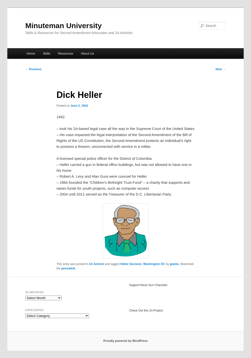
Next (220, 69)
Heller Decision (131, 264)
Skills (46, 53)
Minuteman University (63, 26)
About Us (87, 53)
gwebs (174, 264)
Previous (33, 69)
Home (30, 53)
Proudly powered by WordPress (125, 341)
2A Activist (96, 264)
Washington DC (154, 264)
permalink (68, 268)
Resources (65, 53)
